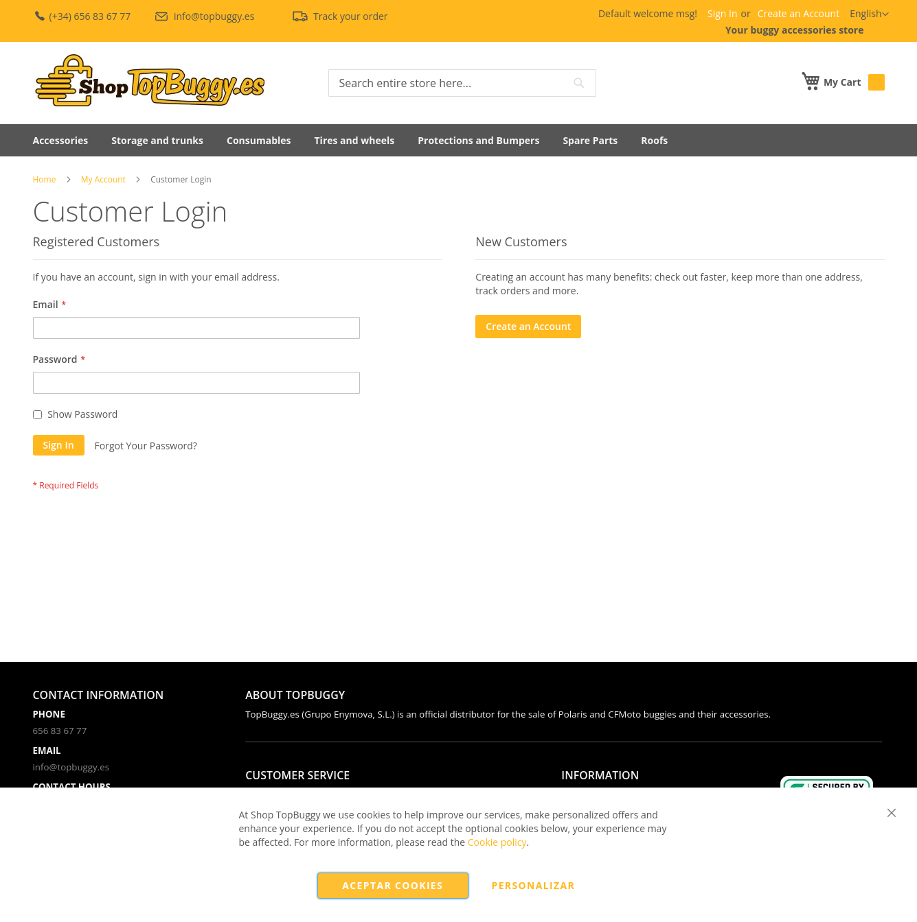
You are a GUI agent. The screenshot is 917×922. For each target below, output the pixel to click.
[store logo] (150, 81)
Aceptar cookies (392, 885)
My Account (103, 179)
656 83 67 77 (60, 730)
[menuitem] (61, 140)
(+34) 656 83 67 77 (83, 16)
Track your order (339, 16)
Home (44, 179)
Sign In (722, 13)
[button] (869, 14)
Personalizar (534, 885)
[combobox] (462, 83)
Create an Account (799, 13)
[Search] (579, 83)
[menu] (458, 140)
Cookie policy (497, 842)
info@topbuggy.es (205, 16)
